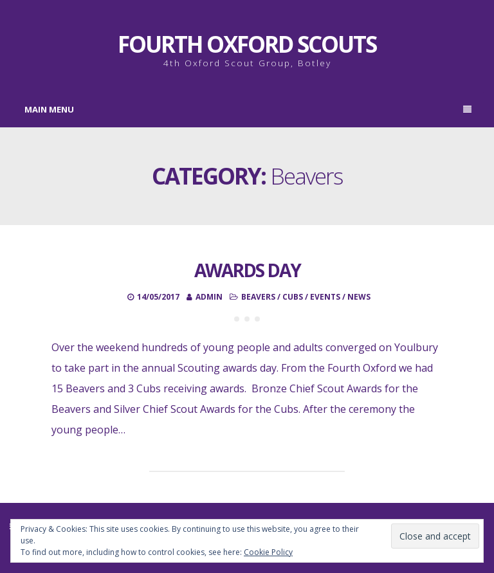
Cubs (292, 296)
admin (209, 296)
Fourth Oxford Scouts (247, 44)
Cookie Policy (268, 552)
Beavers (258, 296)
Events (325, 296)
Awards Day (247, 270)
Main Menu (247, 109)
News (358, 296)
